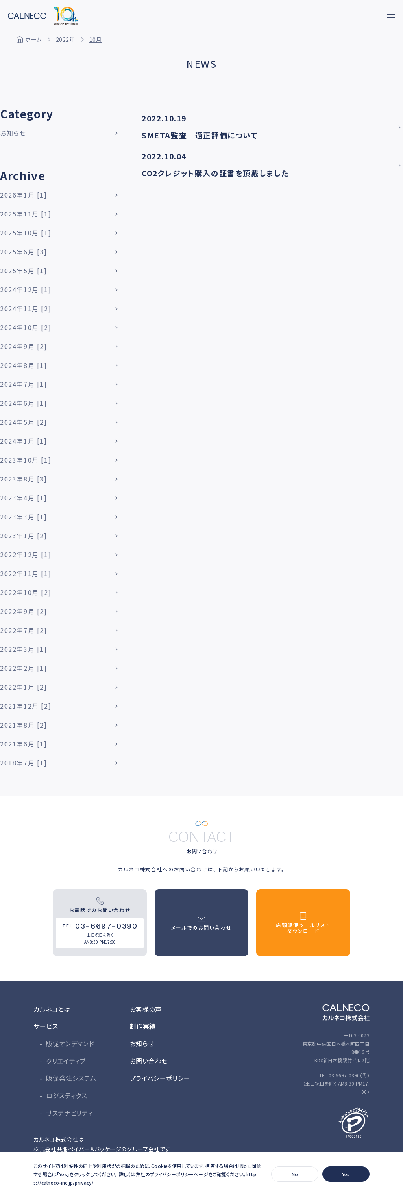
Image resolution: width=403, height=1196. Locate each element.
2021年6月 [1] (23, 743)
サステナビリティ (69, 1113)
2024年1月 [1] (23, 441)
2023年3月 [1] (23, 516)
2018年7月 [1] (23, 762)
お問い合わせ (149, 1060)
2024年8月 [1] (23, 365)
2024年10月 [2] (25, 327)
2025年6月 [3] (23, 251)
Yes (345, 1174)
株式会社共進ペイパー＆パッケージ (77, 1149)
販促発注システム (71, 1078)
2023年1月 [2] (23, 535)
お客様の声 (146, 1009)
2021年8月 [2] (23, 725)
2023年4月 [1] (23, 497)
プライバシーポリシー (160, 1078)
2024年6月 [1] (23, 403)
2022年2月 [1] (23, 668)
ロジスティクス (66, 1095)
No (295, 1174)
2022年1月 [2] (23, 687)
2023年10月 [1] (25, 460)
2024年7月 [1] (23, 384)
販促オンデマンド (70, 1043)
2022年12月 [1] (25, 554)
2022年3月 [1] (23, 649)
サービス (45, 1026)
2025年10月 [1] (25, 232)
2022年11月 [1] (25, 573)
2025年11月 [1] (25, 213)
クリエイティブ (65, 1060)
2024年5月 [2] (23, 422)
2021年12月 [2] (25, 706)
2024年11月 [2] (25, 308)
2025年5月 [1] (23, 270)
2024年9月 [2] (23, 346)
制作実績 (143, 1026)
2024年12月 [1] (25, 289)
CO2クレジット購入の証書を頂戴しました (215, 173)
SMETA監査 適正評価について (200, 135)
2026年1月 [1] (23, 195)
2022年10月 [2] (25, 592)
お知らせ (13, 133)
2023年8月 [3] (23, 478)
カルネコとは (51, 1009)
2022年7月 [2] (23, 630)
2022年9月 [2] (23, 611)
